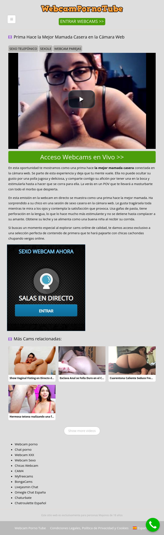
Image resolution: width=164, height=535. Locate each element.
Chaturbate (23, 497)
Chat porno (23, 449)
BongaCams (23, 481)
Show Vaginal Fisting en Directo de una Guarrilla (40, 378)
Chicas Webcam (26, 465)
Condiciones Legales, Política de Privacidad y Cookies (89, 528)
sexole (45, 48)
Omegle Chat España (30, 492)
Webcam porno (26, 444)
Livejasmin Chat (26, 487)
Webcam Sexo (25, 460)
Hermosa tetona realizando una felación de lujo (40, 416)
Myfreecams (24, 476)
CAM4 (19, 471)
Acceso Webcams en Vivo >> (82, 157)
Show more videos (82, 430)
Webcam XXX (24, 455)
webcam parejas (67, 48)
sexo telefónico (23, 48)
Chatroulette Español (30, 503)
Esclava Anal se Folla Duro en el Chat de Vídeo (89, 378)
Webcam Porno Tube (30, 528)
